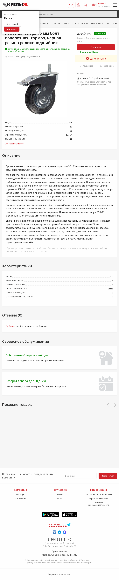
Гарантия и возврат (98, 498)
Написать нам (57, 524)
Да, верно (12, 29)
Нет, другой (12, 24)
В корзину (96, 47)
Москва (81, 73)
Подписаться (108, 476)
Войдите (10, 326)
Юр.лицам (20, 494)
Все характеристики (14, 143)
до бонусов (96, 58)
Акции (59, 498)
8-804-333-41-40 (60, 539)
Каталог (59, 494)
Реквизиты (20, 498)
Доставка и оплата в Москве (98, 494)
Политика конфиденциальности (98, 503)
